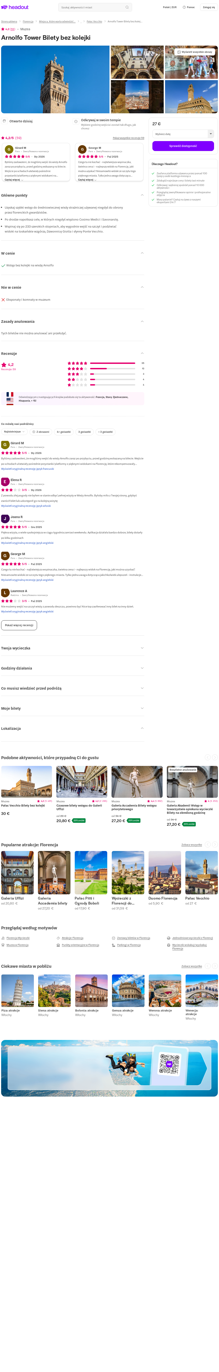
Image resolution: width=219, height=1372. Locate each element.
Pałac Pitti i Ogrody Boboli (87, 901)
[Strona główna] (9, 21)
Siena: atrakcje (48, 1010)
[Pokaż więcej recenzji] (19, 625)
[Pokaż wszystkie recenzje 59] (128, 137)
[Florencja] (28, 21)
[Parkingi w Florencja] (126, 945)
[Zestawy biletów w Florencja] (131, 938)
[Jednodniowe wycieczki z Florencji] (190, 938)
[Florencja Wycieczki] (15, 938)
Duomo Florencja (163, 898)
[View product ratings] (8, 29)
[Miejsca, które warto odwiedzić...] (57, 21)
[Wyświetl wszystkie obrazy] (194, 52)
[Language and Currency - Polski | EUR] (169, 7)
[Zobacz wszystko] (192, 844)
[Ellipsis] (81, 23)
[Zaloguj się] (209, 7)
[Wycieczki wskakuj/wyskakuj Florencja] (192, 946)
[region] (26, 782)
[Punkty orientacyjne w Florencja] (77, 945)
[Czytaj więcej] (14, 179)
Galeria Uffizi (12, 898)
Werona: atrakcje (160, 1010)
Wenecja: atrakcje (191, 1012)
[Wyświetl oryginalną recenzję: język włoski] (26, 505)
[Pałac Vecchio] (94, 21)
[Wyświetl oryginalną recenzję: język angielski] (27, 542)
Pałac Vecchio (197, 898)
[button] (188, 7)
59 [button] (12, 29)
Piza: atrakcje (10, 1010)
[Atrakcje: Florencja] (69, 938)
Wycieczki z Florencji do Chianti (122, 901)
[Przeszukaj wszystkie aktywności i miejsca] (95, 7)
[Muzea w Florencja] (14, 945)
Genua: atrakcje (122, 1010)
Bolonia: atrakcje (86, 1010)
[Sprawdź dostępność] (183, 146)
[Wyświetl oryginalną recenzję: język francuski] (27, 468)
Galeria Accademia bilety (53, 901)
